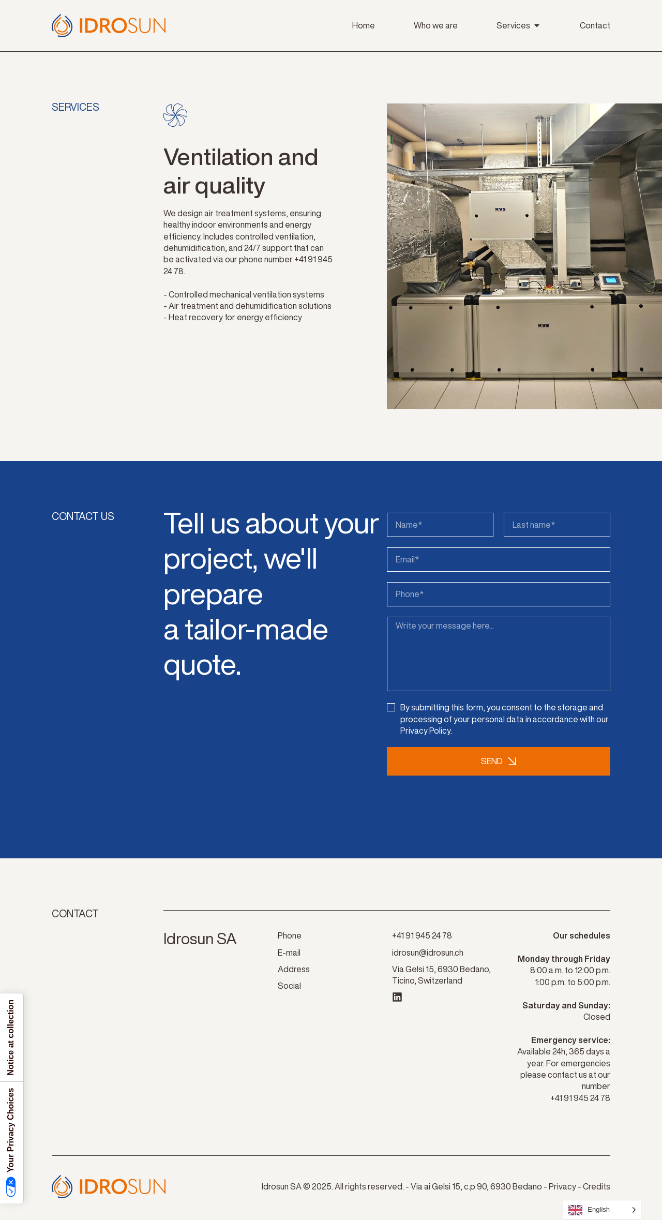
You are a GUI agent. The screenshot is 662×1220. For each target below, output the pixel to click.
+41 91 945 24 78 (580, 1100)
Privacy (562, 1189)
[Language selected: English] (602, 1210)
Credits (596, 1189)
